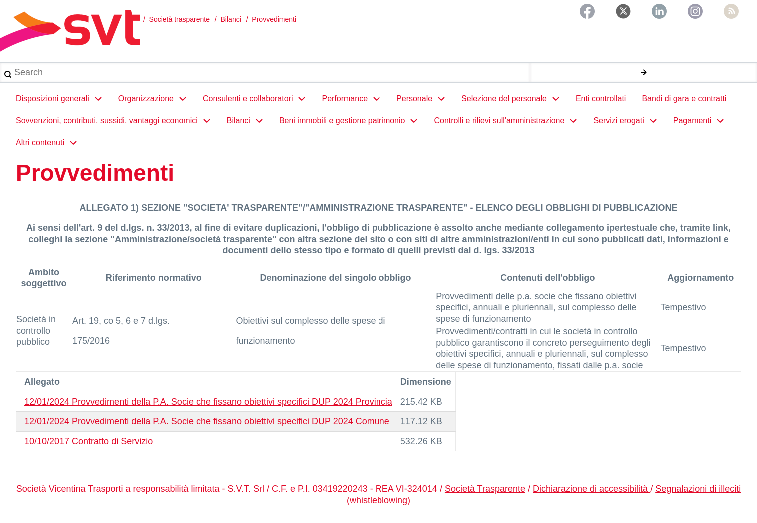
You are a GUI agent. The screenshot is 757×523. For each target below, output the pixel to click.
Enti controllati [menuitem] (601, 98)
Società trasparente (179, 20)
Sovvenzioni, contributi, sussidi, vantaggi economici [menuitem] (107, 120)
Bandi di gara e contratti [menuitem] (684, 98)
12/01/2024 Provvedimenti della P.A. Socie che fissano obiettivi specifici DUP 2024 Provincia (208, 402)
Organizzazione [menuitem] (146, 98)
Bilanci (231, 20)
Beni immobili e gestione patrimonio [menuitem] (342, 120)
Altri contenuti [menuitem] (40, 142)
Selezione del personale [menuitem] (504, 98)
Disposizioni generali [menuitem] (52, 98)
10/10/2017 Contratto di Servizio (88, 441)
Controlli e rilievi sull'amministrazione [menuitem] (499, 120)
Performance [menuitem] (345, 98)
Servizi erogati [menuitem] (618, 120)
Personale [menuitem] (414, 98)
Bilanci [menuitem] (238, 120)
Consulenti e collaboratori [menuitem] (248, 98)
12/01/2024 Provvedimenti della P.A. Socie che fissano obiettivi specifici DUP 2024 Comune (206, 421)
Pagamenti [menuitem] (692, 120)
